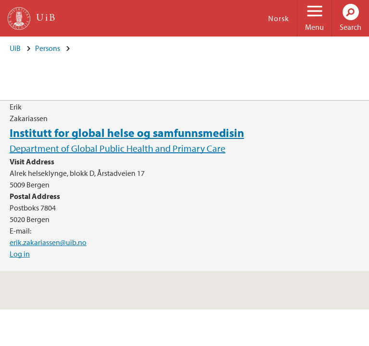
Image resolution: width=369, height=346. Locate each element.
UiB (15, 48)
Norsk (278, 18)
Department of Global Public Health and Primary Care (117, 148)
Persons (47, 48)
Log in (20, 254)
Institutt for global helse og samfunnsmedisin (127, 132)
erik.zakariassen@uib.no (48, 242)
